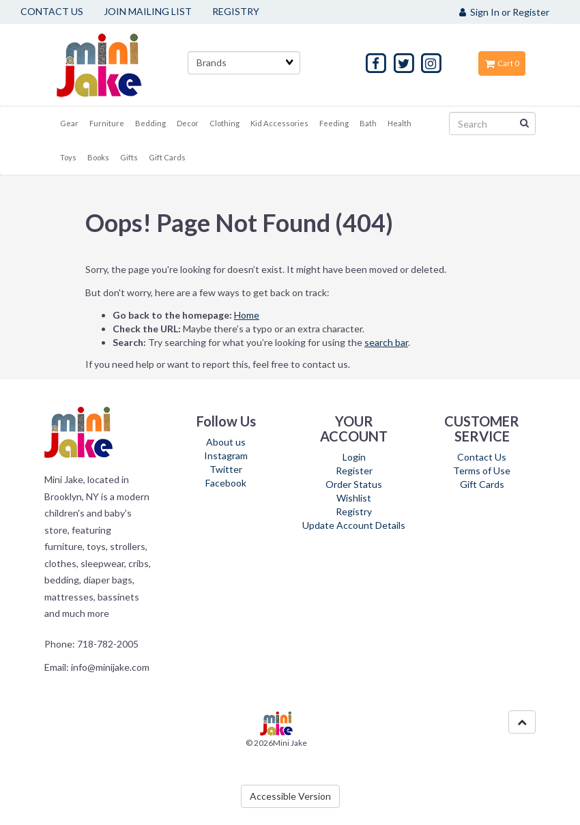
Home (246, 315)
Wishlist (353, 498)
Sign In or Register (504, 12)
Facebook (225, 483)
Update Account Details (353, 525)
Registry (354, 511)
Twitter (225, 469)
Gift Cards (482, 484)
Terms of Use (481, 470)
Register (354, 470)
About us (226, 442)
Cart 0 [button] (502, 63)
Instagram (226, 455)
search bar (386, 342)
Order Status (353, 484)
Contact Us (481, 457)
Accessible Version (290, 796)
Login (354, 457)
